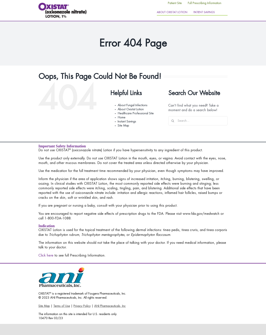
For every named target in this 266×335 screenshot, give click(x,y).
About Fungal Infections (132, 105)
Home (121, 117)
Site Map (123, 125)
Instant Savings (127, 121)
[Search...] (198, 120)
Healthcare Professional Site (136, 113)
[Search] (173, 120)
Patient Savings (204, 12)
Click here (45, 255)
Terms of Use (61, 306)
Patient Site (175, 3)
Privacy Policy (82, 306)
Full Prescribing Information (204, 3)
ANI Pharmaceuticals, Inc (110, 306)
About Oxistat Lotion (131, 109)
